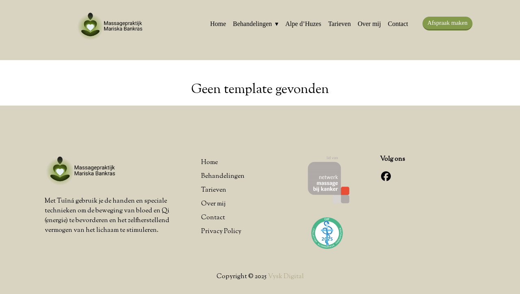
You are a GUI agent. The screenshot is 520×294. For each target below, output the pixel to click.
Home (218, 23)
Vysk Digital (286, 276)
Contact (398, 23)
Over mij (369, 23)
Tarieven (339, 23)
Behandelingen (252, 23)
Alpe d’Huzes (303, 23)
